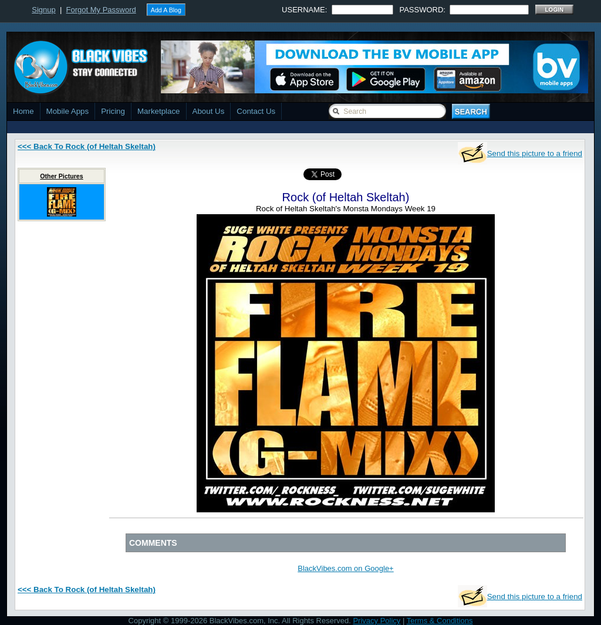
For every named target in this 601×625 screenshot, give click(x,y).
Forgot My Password (101, 9)
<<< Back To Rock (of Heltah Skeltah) (87, 146)
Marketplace (158, 111)
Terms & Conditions (440, 620)
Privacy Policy (376, 620)
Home (23, 111)
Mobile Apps (67, 111)
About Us (209, 111)
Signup (43, 9)
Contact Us (256, 111)
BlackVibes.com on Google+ (345, 568)
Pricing (113, 111)
